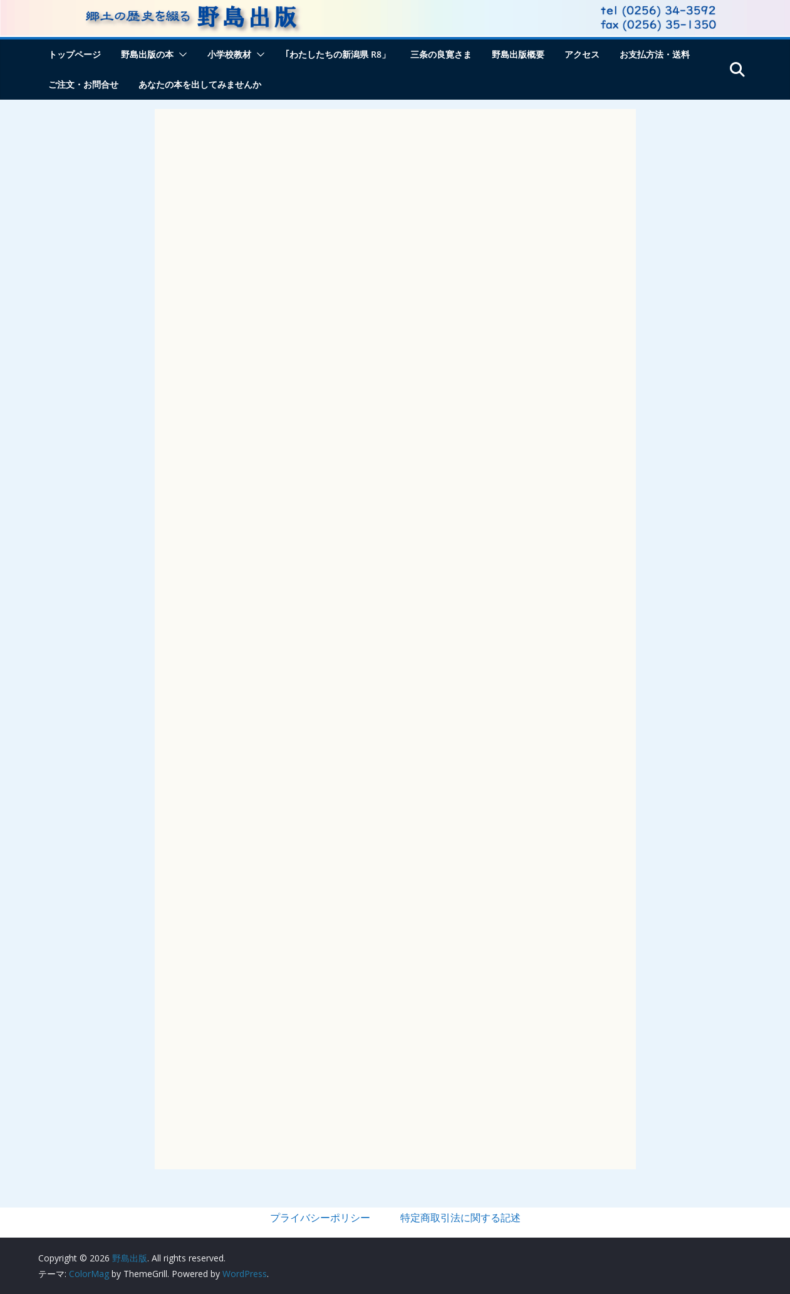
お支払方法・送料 (655, 54)
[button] (180, 54)
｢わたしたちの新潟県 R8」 (337, 54)
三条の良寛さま (441, 54)
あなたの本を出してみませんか (199, 84)
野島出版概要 (518, 54)
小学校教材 (229, 54)
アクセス (582, 54)
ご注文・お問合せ (83, 84)
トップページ (74, 54)
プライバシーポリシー (320, 1217)
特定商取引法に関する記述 (460, 1217)
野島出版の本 (147, 54)
